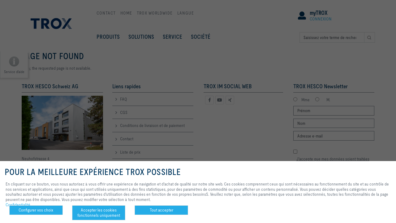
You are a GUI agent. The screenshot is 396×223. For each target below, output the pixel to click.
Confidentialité (18, 204)
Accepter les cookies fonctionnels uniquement (98, 213)
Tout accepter (161, 210)
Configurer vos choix (36, 210)
